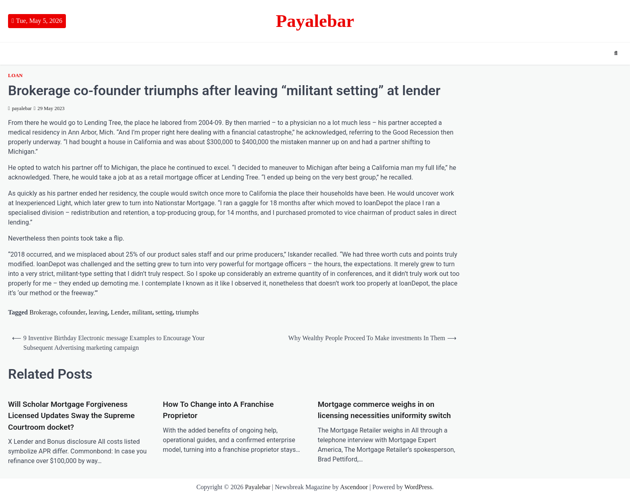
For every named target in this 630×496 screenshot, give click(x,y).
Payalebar (315, 21)
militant (142, 312)
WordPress (418, 487)
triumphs (187, 312)
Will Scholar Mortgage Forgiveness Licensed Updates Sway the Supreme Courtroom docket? (71, 416)
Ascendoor (354, 487)
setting (164, 312)
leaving (98, 312)
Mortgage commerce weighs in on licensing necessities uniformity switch (384, 410)
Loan (15, 75)
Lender (120, 312)
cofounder (72, 312)
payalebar (20, 108)
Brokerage (42, 312)
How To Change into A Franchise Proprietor (218, 410)
